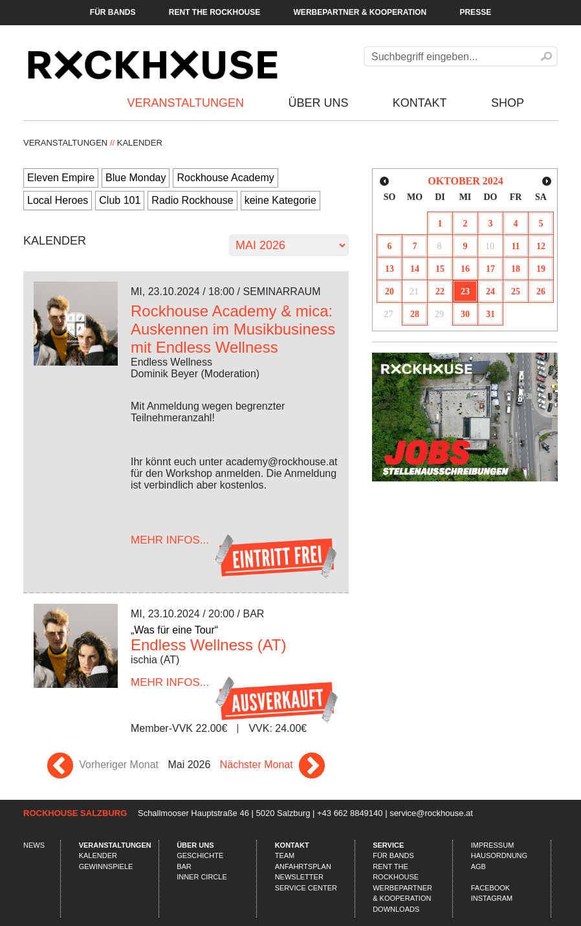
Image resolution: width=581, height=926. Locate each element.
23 (465, 291)
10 (489, 246)
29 (439, 314)
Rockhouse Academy (225, 177)
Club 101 (119, 200)
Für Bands (113, 12)
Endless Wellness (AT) (209, 645)
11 (515, 246)
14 (414, 269)
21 (414, 291)
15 (439, 269)
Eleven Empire (60, 177)
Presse (475, 12)
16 (465, 269)
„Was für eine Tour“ (174, 629)
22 (439, 291)
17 (490, 269)
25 (515, 291)
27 (388, 314)
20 (389, 291)
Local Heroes (57, 200)
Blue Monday (135, 177)
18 (515, 269)
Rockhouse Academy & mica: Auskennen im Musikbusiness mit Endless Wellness (233, 329)
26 (540, 291)
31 (490, 314)
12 (540, 246)
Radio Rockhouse (192, 200)
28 (414, 314)
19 (540, 269)
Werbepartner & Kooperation (360, 12)
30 (465, 314)
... (170, 540)
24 (490, 291)
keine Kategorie (280, 200)
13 (389, 269)
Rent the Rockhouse (214, 12)
